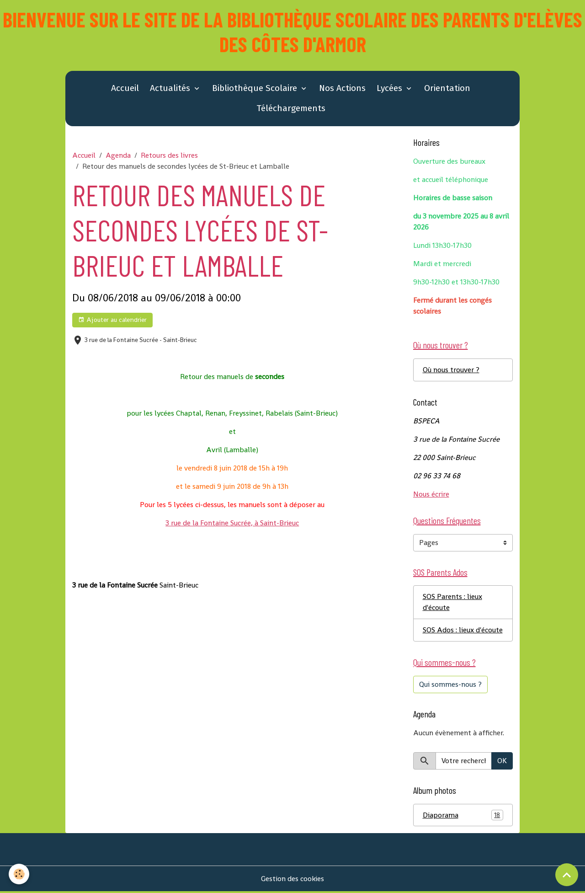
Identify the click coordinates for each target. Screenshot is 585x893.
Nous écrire (431, 494)
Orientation (447, 88)
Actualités (171, 88)
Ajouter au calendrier (112, 320)
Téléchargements (290, 108)
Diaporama (463, 816)
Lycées (390, 88)
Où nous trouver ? (451, 370)
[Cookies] (19, 874)
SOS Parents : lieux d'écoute (452, 603)
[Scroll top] (566, 874)
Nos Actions (342, 88)
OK (502, 761)
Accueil (125, 88)
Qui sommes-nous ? (450, 685)
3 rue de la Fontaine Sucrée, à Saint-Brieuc (232, 523)
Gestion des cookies (292, 880)
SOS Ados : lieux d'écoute (463, 631)
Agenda (118, 155)
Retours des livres (169, 155)
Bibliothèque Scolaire (255, 88)
